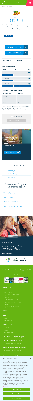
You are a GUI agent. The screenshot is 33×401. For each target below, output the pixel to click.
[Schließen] (30, 358)
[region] (16, 378)
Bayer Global (8, 292)
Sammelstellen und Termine (12, 343)
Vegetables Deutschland (11, 307)
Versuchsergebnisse (15, 52)
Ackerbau (7, 328)
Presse (6, 304)
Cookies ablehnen (16, 393)
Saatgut (6, 330)
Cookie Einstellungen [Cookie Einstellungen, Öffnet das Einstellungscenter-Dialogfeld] (17, 389)
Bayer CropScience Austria (12, 299)
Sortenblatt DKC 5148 (14, 47)
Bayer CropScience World (11, 295)
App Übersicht (17, 274)
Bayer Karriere (8, 297)
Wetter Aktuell (8, 320)
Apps (5, 318)
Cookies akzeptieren (16, 398)
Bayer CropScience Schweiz (12, 302)
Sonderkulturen (8, 332)
